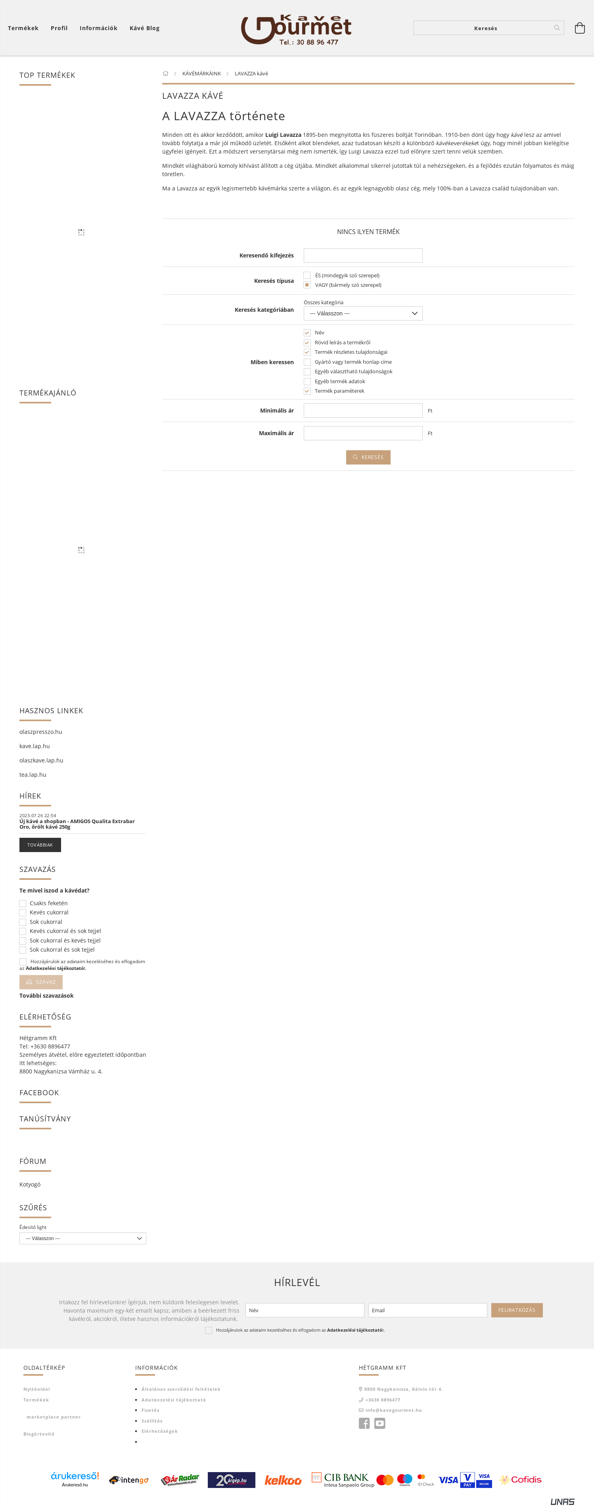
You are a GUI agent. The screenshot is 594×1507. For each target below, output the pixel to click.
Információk (99, 28)
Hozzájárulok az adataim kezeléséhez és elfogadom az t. (82, 964)
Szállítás (152, 1421)
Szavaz (46, 982)
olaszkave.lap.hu (41, 760)
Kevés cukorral (49, 912)
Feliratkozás (517, 1310)
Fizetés (150, 1410)
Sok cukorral (46, 922)
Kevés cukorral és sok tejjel (65, 931)
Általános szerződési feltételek (181, 1389)
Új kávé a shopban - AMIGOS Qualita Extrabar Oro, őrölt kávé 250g (77, 823)
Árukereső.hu (75, 1484)
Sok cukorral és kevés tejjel (65, 940)
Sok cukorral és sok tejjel (62, 949)
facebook (364, 1424)
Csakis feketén (49, 903)
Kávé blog (145, 28)
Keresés (373, 457)
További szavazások (46, 995)
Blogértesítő (39, 1434)
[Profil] (59, 28)
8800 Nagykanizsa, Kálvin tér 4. (403, 1389)
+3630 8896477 (383, 1400)
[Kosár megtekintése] (580, 28)
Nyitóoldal (36, 1389)
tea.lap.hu (32, 774)
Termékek (23, 28)
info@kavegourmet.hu (394, 1410)
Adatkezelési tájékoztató (174, 1400)
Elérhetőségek (160, 1431)
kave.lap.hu (34, 746)
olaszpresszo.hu (40, 731)
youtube (379, 1424)
